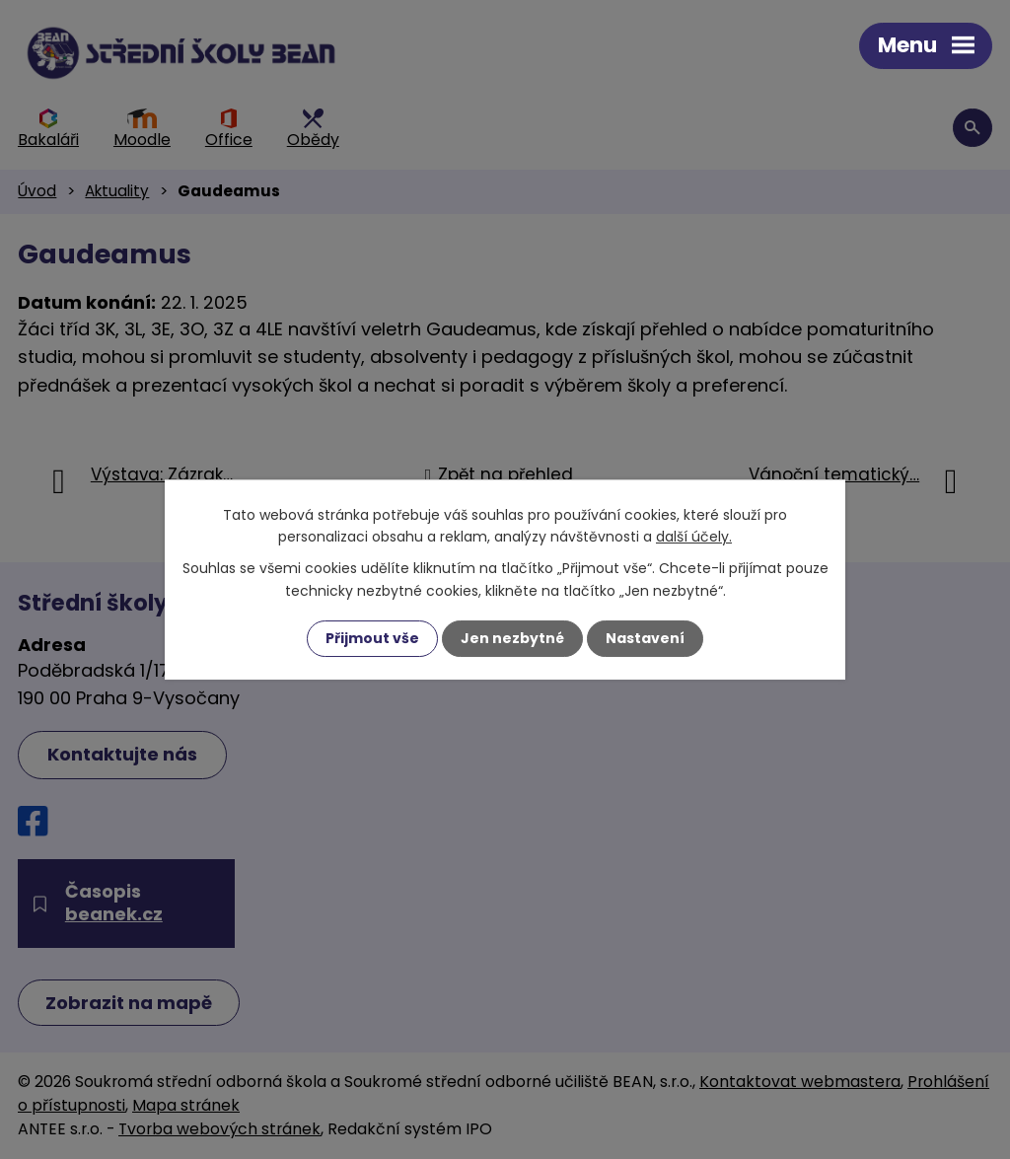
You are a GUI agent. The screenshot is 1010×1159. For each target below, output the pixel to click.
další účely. (694, 536)
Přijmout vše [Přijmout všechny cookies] (372, 638)
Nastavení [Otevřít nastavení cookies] (645, 638)
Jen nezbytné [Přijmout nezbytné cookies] (512, 638)
